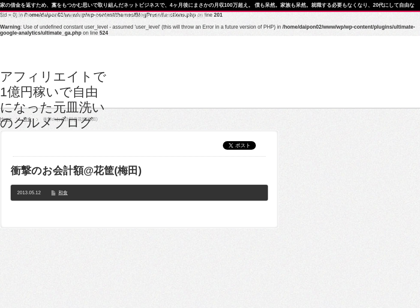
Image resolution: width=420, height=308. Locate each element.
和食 (63, 192)
